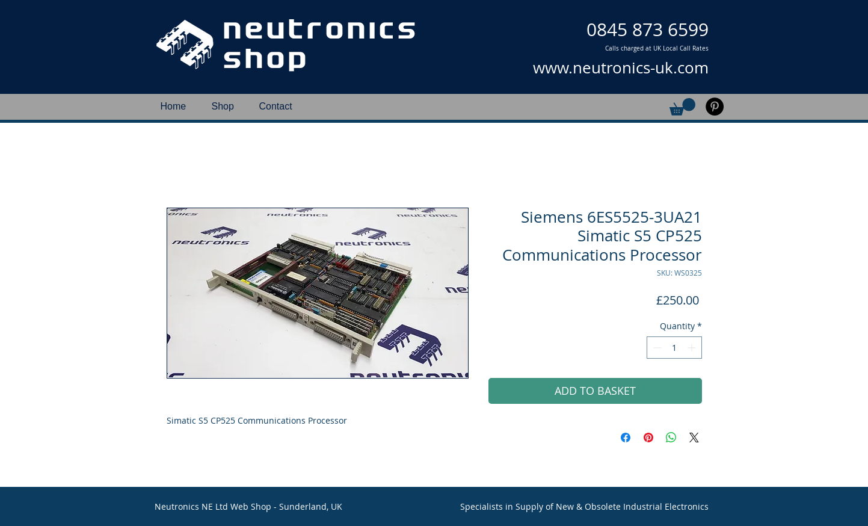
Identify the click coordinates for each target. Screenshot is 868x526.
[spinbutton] (674, 347)
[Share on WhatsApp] (671, 437)
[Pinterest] (715, 106)
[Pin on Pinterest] (648, 437)
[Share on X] (694, 437)
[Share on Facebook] (625, 437)
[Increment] (692, 347)
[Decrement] (655, 347)
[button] (682, 107)
